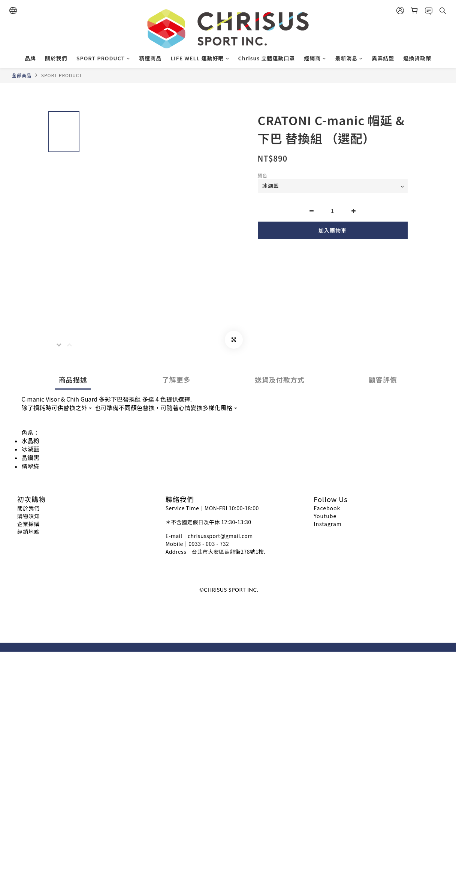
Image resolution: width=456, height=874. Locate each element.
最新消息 (349, 58)
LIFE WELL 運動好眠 (199, 58)
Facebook (327, 508)
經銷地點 (28, 531)
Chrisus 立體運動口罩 (266, 58)
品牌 (30, 58)
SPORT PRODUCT (103, 58)
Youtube (325, 516)
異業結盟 (383, 58)
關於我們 (56, 58)
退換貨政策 (417, 58)
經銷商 (315, 58)
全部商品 (21, 75)
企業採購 (28, 524)
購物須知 (28, 516)
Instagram (327, 524)
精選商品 (150, 58)
